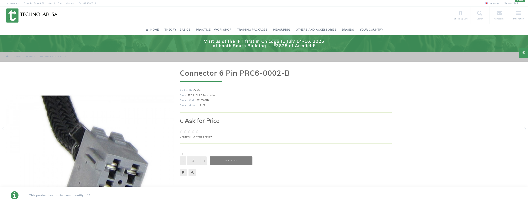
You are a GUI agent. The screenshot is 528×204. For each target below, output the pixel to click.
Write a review (203, 136)
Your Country (371, 29)
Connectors (30, 56)
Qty (181, 153)
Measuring (281, 29)
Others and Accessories (316, 29)
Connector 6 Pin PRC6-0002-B (53, 56)
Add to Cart (231, 160)
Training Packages (252, 29)
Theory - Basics (177, 29)
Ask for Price (199, 120)
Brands (348, 29)
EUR (512, 3)
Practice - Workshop (213, 29)
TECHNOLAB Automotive (202, 95)
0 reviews (185, 136)
